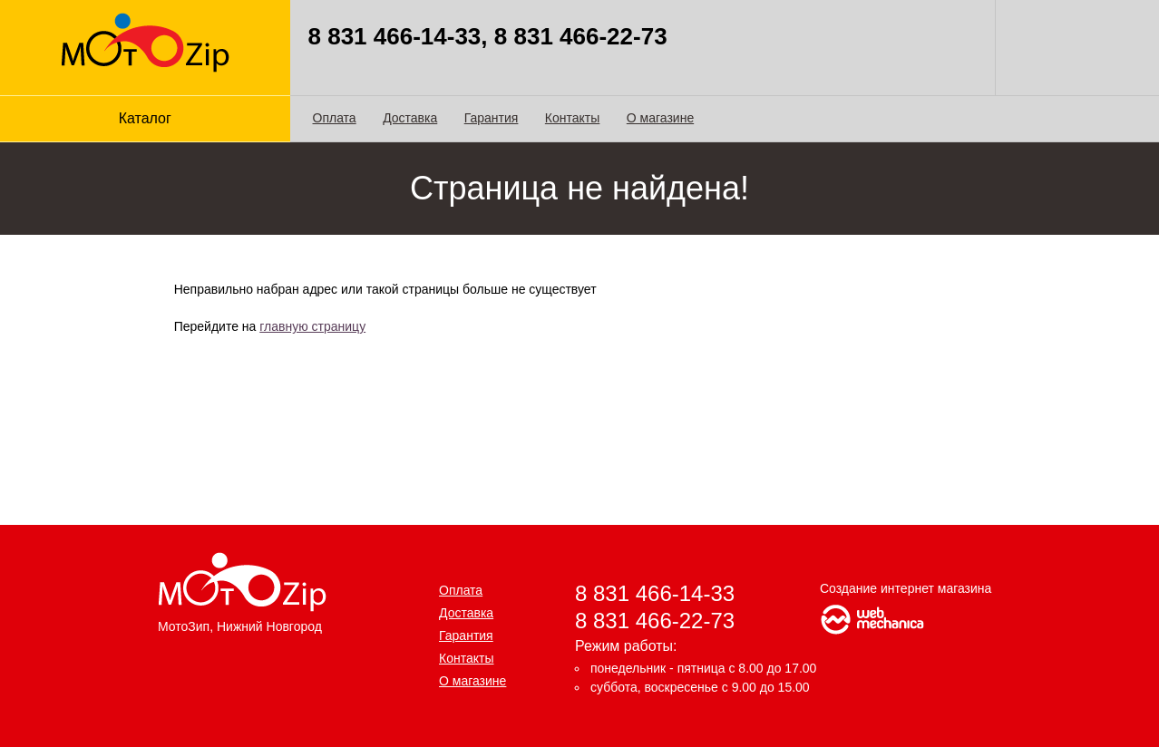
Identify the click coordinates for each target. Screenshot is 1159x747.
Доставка (410, 118)
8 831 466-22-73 (655, 620)
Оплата (334, 118)
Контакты (572, 118)
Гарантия (491, 118)
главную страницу (312, 326)
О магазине (660, 118)
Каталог (145, 118)
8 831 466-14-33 (655, 593)
